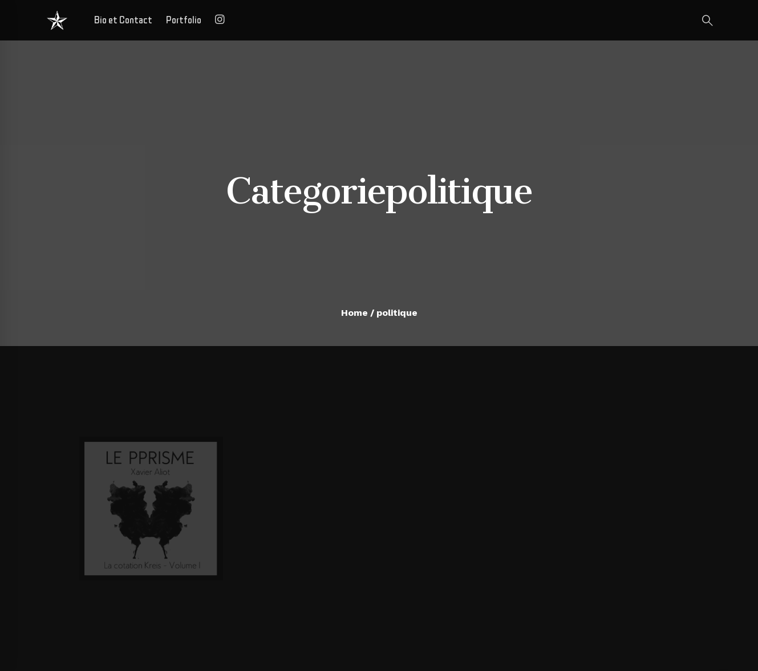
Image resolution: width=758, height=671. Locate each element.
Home (354, 312)
